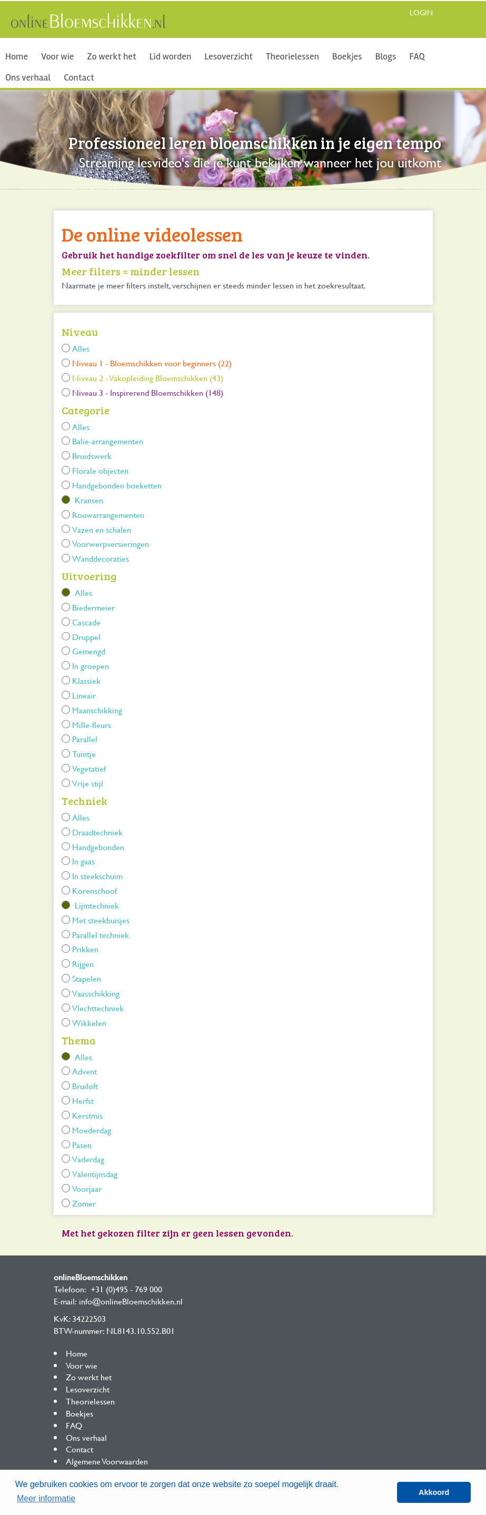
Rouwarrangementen (108, 515)
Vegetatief (89, 768)
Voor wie (57, 56)
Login (421, 12)
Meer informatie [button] (46, 1498)
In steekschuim (97, 876)
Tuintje (84, 753)
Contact (79, 77)
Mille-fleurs (91, 725)
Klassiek (86, 680)
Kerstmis (87, 1115)
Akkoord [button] (434, 1492)
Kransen (89, 500)
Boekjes (347, 56)
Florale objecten (100, 470)
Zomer (84, 1203)
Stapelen (86, 978)
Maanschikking (97, 710)
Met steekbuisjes (101, 920)
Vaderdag (88, 1159)
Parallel (84, 739)
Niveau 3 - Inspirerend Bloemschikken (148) (147, 392)
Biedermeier (93, 607)
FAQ (416, 56)
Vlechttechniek (98, 1008)
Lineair (84, 695)
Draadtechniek (97, 832)
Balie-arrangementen (107, 441)
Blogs (385, 56)
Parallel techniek (100, 935)
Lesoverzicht (228, 56)
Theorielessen (292, 56)
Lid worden (171, 56)
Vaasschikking (96, 993)
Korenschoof (94, 890)
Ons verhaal (28, 77)
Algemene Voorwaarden (107, 1461)
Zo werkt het (111, 56)
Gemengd (88, 651)
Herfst (83, 1100)
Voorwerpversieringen (110, 543)
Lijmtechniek (97, 905)
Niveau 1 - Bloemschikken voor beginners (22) (152, 363)
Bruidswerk (92, 456)
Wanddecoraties (100, 558)
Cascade (86, 622)
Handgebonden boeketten (117, 485)
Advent (84, 1071)
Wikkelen (89, 1022)
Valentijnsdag (94, 1174)
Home (16, 56)
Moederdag (91, 1130)
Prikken (85, 949)
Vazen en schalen (101, 529)
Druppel (86, 637)
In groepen (90, 666)
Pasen (82, 1145)
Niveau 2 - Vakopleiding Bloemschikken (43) (147, 378)
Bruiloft (85, 1086)
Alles (81, 348)
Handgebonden (98, 847)
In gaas (83, 861)
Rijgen (83, 964)
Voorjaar (87, 1188)
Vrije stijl (87, 783)
